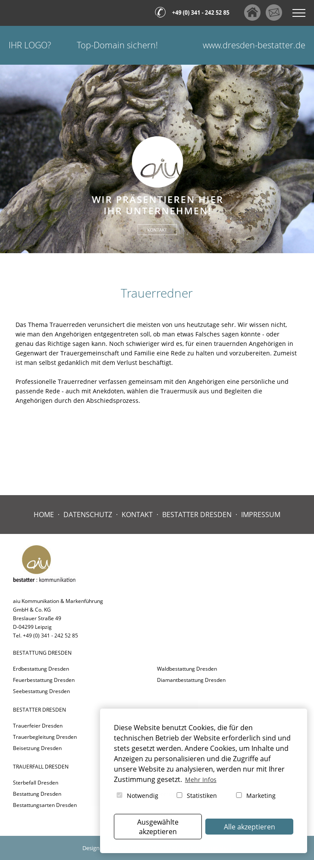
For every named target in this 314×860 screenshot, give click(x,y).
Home (44, 514)
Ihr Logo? (30, 45)
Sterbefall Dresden (35, 782)
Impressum (260, 514)
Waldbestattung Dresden (187, 668)
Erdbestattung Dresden (41, 668)
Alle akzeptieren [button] (249, 827)
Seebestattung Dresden (41, 691)
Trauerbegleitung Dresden (45, 737)
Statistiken (196, 795)
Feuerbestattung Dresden (44, 680)
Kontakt (137, 514)
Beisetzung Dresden (37, 748)
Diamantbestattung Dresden (191, 680)
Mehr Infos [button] (201, 779)
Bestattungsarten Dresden (45, 805)
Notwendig (136, 795)
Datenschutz (87, 514)
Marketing (255, 795)
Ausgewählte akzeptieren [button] (158, 826)
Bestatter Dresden (197, 514)
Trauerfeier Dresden (38, 725)
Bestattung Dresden (37, 793)
